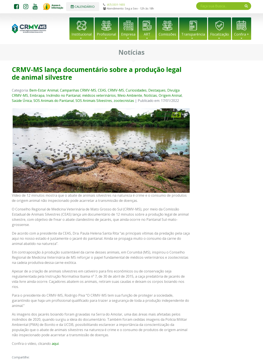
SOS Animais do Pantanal (53, 100)
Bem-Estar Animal (43, 90)
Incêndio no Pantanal (63, 95)
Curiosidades (136, 90)
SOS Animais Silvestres (93, 100)
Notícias (150, 95)
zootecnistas (124, 100)
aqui (55, 343)
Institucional (82, 34)
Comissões (167, 34)
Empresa (128, 34)
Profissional (106, 34)
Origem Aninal (170, 95)
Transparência (193, 34)
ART (147, 34)
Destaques (157, 90)
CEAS (102, 90)
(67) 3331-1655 (116, 4)
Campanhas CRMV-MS (78, 90)
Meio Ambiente (129, 95)
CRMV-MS (116, 90)
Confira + (241, 34)
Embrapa (37, 95)
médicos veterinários (99, 95)
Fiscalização (219, 34)
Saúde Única (22, 100)
